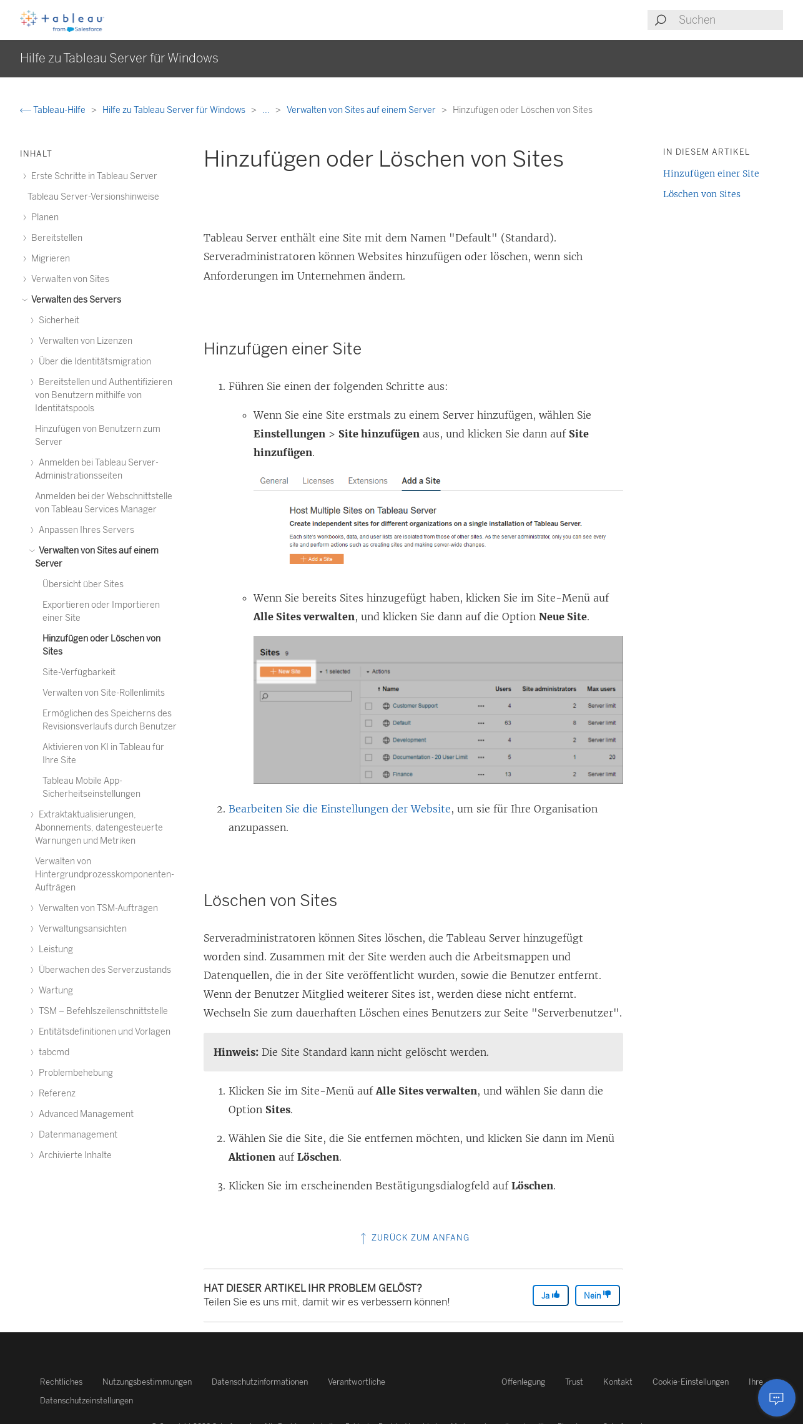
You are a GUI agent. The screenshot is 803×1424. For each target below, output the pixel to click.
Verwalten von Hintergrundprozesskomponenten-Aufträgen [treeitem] (104, 874)
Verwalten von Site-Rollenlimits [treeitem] (103, 693)
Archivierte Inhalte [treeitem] (73, 1155)
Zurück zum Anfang (414, 1237)
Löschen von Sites (702, 194)
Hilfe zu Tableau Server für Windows (174, 110)
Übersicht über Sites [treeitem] (83, 584)
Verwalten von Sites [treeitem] (68, 279)
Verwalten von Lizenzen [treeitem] (83, 341)
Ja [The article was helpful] (550, 1295)
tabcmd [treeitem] (52, 1052)
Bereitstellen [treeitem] (54, 238)
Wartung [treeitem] (54, 990)
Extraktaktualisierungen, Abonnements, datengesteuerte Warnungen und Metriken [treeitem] (99, 827)
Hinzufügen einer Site (711, 173)
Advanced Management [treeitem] (84, 1114)
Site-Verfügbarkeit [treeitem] (79, 672)
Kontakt (618, 1382)
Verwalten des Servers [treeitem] (74, 300)
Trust (574, 1382)
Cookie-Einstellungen (691, 1382)
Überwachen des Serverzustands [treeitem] (103, 970)
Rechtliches (61, 1382)
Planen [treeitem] (43, 217)
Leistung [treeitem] (54, 949)
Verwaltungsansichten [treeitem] (81, 929)
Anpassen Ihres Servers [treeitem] (84, 530)
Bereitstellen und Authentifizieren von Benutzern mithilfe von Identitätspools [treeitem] (103, 395)
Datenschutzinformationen (260, 1382)
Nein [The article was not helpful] (597, 1295)
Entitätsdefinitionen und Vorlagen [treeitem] (102, 1032)
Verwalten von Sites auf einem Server (362, 110)
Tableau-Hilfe (53, 110)
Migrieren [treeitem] (48, 258)
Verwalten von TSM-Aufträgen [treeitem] (96, 908)
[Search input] (730, 20)
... (267, 110)
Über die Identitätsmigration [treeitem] (93, 361)
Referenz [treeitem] (55, 1093)
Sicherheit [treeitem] (57, 320)
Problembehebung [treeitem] (74, 1073)
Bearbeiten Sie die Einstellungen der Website (340, 808)
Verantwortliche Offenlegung (436, 1382)
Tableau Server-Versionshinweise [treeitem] (93, 197)
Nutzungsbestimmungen (147, 1382)
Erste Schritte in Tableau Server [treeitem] (92, 176)
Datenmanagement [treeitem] (76, 1134)
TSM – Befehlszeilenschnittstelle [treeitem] (101, 1011)
